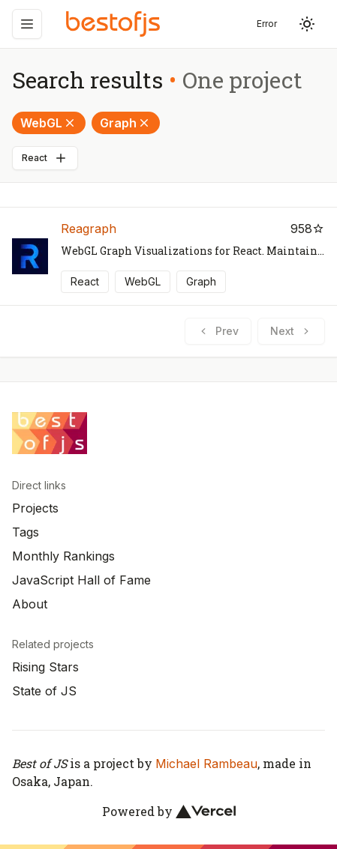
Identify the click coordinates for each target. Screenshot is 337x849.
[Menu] (27, 24)
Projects (35, 508)
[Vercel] (206, 811)
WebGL (48, 122)
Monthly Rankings (63, 556)
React (45, 158)
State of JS (44, 690)
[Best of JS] (115, 23)
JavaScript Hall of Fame (81, 579)
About (29, 603)
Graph (126, 122)
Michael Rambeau (206, 763)
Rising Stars (45, 666)
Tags (25, 532)
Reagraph (88, 228)
